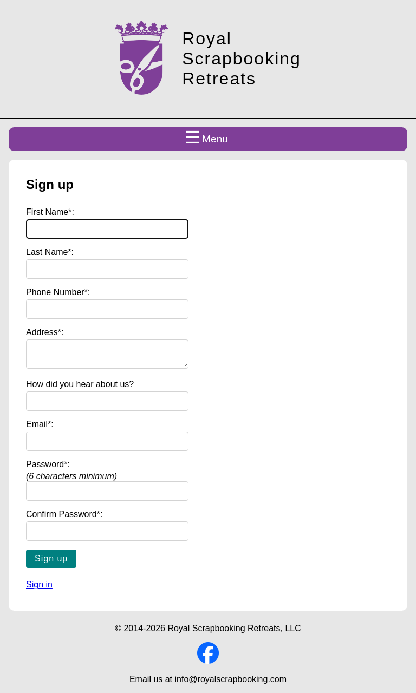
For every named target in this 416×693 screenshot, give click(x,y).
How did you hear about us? (80, 388)
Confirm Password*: (64, 518)
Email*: (40, 428)
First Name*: (50, 212)
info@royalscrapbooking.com (231, 683)
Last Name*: (50, 252)
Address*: (44, 332)
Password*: (48, 468)
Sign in (39, 588)
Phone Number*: (58, 292)
